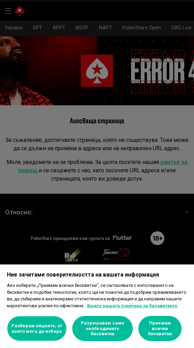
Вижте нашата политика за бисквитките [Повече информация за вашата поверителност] (132, 305)
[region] (97, 306)
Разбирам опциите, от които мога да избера (37, 328)
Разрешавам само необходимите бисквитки (102, 328)
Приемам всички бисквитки (160, 328)
